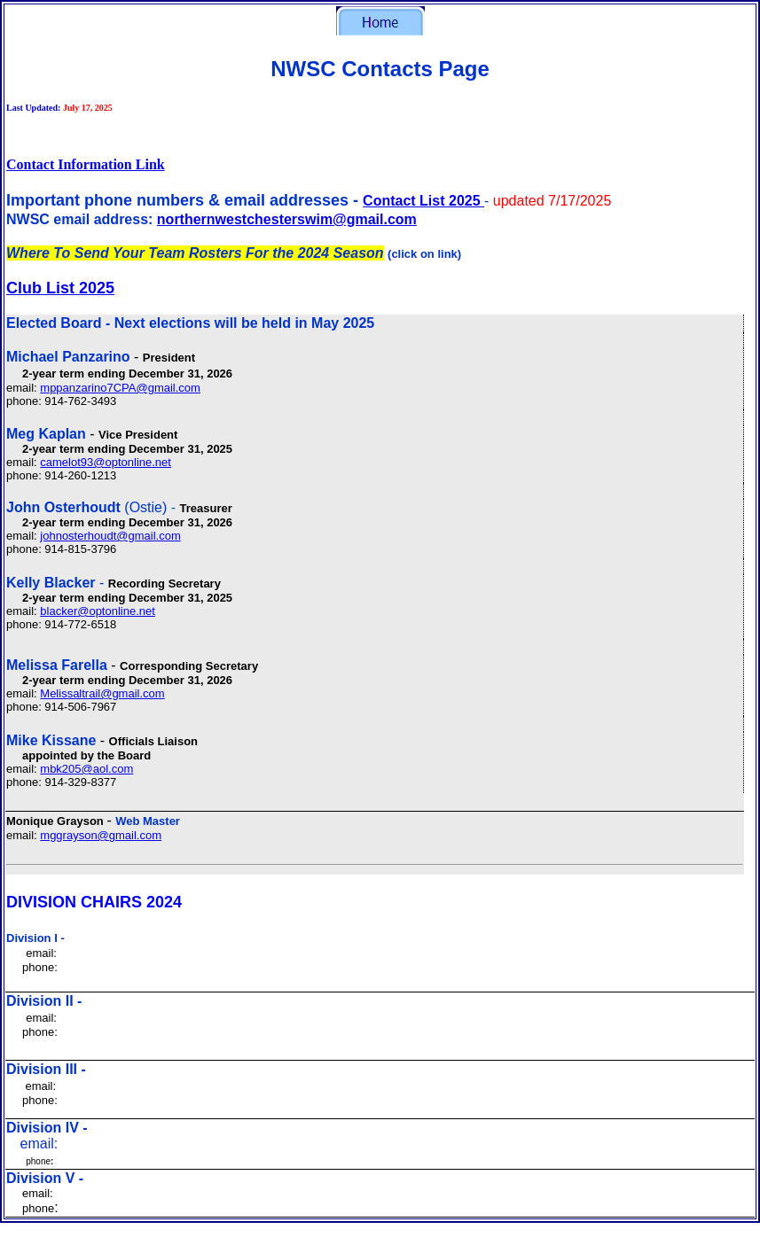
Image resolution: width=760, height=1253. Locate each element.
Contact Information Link (85, 164)
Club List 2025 (60, 288)
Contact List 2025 (423, 200)
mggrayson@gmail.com (100, 835)
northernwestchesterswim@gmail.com (287, 219)
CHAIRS (111, 902)
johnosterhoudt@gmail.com (110, 535)
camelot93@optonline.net (105, 462)
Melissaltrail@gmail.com (102, 693)
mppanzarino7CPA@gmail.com (120, 387)
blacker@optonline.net (97, 611)
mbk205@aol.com (86, 768)
